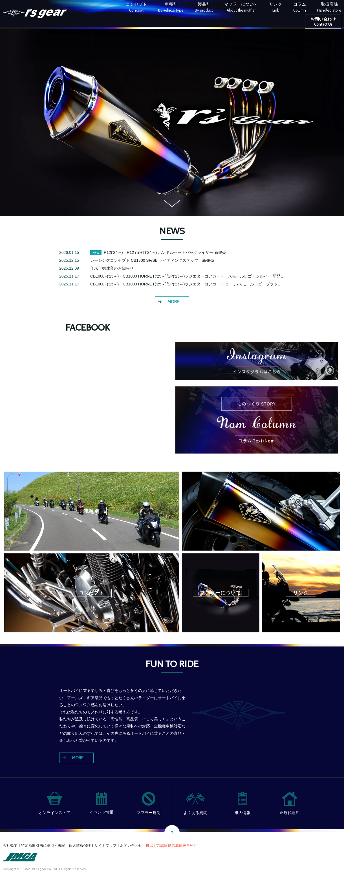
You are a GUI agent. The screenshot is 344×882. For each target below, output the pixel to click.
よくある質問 (195, 812)
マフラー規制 (148, 812)
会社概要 (10, 845)
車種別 (171, 8)
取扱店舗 (329, 8)
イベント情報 (101, 812)
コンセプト (136, 8)
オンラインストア (54, 812)
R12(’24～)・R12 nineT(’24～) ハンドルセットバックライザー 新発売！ (167, 252)
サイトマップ (105, 845)
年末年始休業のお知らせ (112, 268)
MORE (173, 301)
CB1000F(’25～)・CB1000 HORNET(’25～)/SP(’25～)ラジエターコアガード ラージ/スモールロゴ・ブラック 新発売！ (195, 284)
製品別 (204, 8)
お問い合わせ (323, 22)
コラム (299, 8)
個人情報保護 (80, 845)
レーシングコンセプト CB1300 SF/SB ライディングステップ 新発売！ (154, 260)
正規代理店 (289, 812)
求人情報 (242, 812)
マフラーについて (241, 8)
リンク (275, 8)
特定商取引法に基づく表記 (43, 845)
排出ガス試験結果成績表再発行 (171, 845)
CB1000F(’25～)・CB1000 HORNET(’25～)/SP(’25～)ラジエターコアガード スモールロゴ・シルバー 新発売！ (189, 276)
